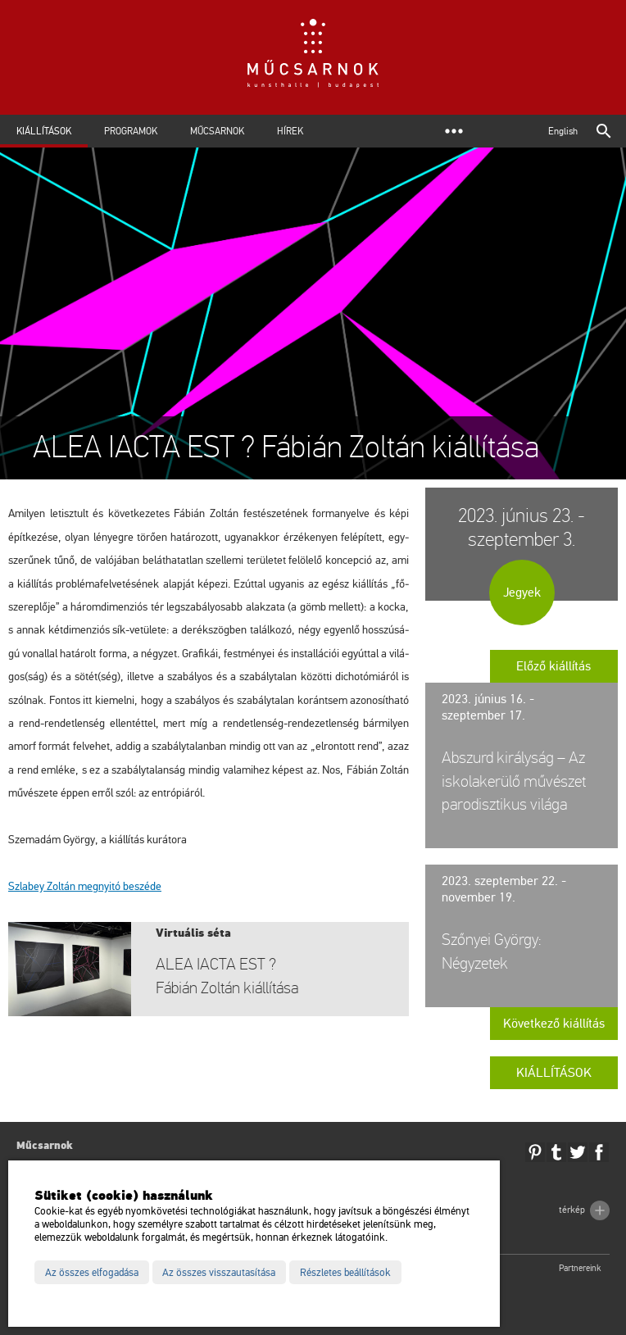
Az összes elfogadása (91, 1272)
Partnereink (580, 1268)
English (563, 131)
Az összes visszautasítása (218, 1272)
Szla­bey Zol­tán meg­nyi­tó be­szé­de (84, 886)
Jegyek (522, 592)
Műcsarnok (217, 131)
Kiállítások (43, 131)
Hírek (290, 131)
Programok (130, 131)
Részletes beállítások (345, 1272)
